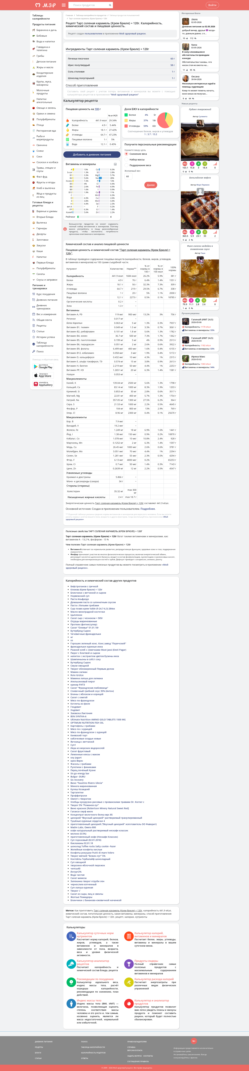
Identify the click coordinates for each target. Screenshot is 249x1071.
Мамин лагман (79, 671)
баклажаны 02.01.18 (82, 843)
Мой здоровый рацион (132, 33)
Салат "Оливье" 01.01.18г (85, 627)
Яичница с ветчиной (82, 741)
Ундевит (75, 710)
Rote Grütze (77, 675)
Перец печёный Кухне (83, 770)
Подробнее (148, 509)
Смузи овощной (80, 665)
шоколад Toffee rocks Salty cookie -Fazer (93, 846)
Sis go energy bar (80, 773)
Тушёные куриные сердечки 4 (88, 820)
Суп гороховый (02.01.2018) (86, 839)
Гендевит (76, 706)
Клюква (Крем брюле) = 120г (86, 589)
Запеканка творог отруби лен (87, 881)
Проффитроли (79, 795)
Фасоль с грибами (81, 763)
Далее (151, 185)
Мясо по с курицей (81, 729)
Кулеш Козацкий (80, 789)
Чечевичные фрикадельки (86, 633)
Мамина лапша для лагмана (87, 678)
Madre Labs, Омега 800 (83, 827)
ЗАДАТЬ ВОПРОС (134, 1056)
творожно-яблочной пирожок (88, 865)
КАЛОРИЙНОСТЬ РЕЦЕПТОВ (93, 1053)
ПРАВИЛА (144, 1061)
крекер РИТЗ (78, 684)
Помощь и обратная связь (45, 359)
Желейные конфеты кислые (86, 849)
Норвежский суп (80, 595)
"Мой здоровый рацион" (124, 94)
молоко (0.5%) (78, 833)
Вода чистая (77, 874)
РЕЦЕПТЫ (39, 1047)
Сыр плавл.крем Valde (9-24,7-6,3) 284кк (93, 608)
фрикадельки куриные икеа (87, 646)
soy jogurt (76, 757)
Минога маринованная (84, 786)
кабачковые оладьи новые (86, 738)
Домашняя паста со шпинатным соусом (93, 602)
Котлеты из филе (80, 703)
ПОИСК (84, 1041)
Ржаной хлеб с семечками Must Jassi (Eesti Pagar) (98, 649)
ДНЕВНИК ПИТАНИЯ (43, 1041)
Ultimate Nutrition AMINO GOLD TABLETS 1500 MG (98, 719)
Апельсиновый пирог (83, 681)
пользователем (93, 33)
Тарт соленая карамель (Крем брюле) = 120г (88, 18)
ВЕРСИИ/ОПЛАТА (134, 1050)
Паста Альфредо (80, 599)
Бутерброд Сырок (81, 630)
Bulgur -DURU (78, 776)
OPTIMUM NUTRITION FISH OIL (87, 722)
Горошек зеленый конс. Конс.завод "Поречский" (98, 643)
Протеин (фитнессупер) (84, 624)
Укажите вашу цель (135, 150)
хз (72, 640)
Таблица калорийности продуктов (91, 15)
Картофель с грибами (83, 725)
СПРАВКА (131, 1047)
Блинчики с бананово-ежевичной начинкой (96, 900)
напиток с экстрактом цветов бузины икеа (95, 656)
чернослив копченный (84, 884)
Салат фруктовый (81, 751)
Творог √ (75, 890)
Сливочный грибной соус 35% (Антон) (92, 690)
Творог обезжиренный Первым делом (92, 668)
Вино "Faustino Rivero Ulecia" (87, 782)
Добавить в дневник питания (92, 154)
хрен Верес (77, 760)
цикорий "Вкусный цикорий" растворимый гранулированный (106, 817)
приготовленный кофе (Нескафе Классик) (94, 836)
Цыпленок (76, 614)
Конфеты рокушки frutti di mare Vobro (92, 852)
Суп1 (73, 744)
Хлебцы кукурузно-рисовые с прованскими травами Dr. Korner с (107, 801)
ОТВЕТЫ (84, 1058)
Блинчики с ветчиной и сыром (88, 592)
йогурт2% (76, 871)
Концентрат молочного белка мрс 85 (92, 814)
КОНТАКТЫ (148, 1056)
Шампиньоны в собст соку (86, 659)
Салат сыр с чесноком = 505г (87, 618)
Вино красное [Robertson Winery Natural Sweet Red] (100, 808)
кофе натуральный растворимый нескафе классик (99, 830)
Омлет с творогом (81, 798)
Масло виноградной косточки (88, 611)
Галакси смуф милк (82, 811)
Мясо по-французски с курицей (89, 732)
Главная (69, 15)
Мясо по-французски (82, 700)
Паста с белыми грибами (85, 605)
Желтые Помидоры (81, 897)
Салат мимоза (79, 878)
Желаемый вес (132, 170)
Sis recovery (77, 779)
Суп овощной (78, 862)
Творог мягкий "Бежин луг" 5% (88, 855)
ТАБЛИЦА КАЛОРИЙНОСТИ (93, 1047)
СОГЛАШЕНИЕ (133, 1061)
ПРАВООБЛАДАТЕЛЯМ (137, 1041)
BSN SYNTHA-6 (78, 716)
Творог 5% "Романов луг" (85, 805)
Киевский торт (79, 735)
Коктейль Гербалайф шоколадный (90, 859)
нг (72, 637)
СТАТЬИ (38, 1058)
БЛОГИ (38, 1053)
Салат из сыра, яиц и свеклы (87, 893)
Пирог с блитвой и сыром (85, 652)
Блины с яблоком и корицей (87, 694)
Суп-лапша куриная (82, 887)
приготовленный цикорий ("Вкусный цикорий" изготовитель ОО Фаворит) (114, 824)
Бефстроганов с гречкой (84, 586)
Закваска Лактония (81, 713)
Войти (212, 5)
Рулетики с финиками (83, 767)
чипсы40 (75, 868)
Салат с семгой (79, 697)
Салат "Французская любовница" (89, 687)
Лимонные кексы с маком (85, 754)
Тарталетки (77, 792)
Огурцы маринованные (84, 621)
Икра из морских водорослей (87, 748)
